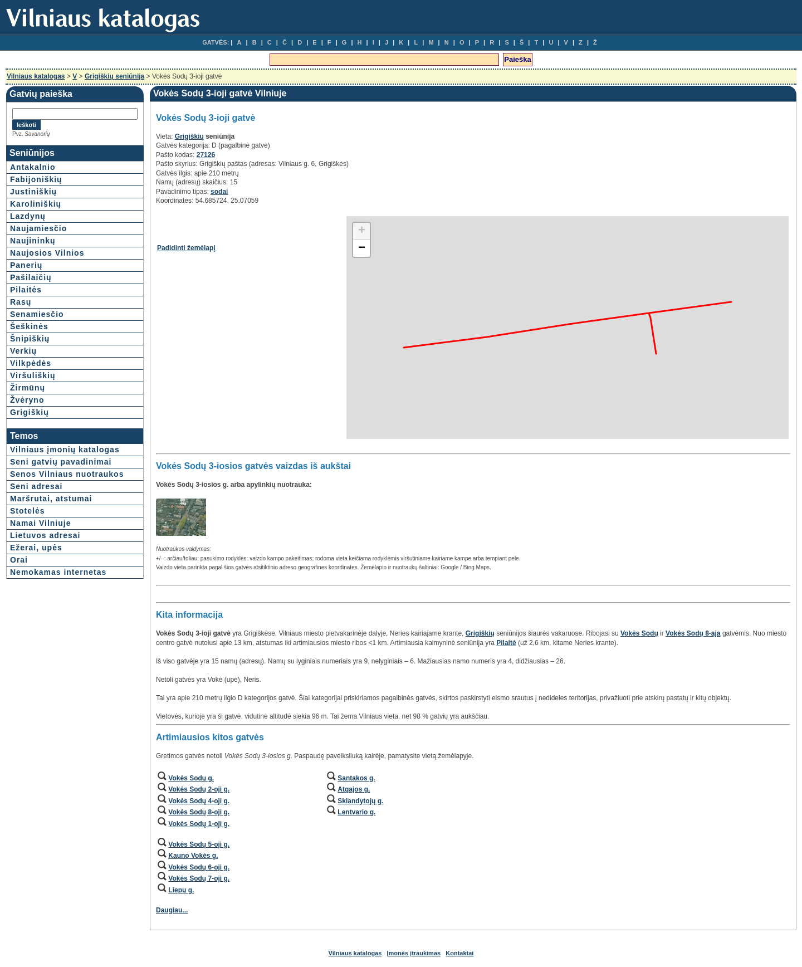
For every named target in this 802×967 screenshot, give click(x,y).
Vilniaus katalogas (36, 76)
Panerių (26, 265)
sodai (219, 192)
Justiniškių (33, 191)
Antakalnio (33, 167)
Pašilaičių (31, 277)
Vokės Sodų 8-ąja (693, 633)
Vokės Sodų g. (191, 778)
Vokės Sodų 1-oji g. (198, 824)
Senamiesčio (37, 314)
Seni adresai (36, 486)
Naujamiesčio (38, 228)
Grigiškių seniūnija (114, 76)
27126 (206, 155)
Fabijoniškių (36, 179)
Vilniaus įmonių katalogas (65, 449)
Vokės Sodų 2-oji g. (198, 789)
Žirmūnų (27, 387)
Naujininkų (33, 240)
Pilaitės (26, 289)
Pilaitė (506, 643)
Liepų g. (181, 890)
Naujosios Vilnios (47, 252)
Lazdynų (28, 216)
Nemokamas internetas (58, 572)
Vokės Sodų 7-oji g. (198, 878)
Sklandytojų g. (360, 801)
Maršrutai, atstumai (51, 498)
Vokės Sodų (639, 633)
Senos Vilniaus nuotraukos (67, 474)
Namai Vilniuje (40, 523)
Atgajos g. (354, 789)
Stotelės (27, 510)
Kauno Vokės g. (193, 855)
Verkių (23, 350)
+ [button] (361, 231)
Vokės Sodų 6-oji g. (198, 867)
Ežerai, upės (36, 547)
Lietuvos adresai (45, 535)
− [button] (361, 248)
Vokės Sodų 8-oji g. (198, 812)
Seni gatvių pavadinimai (61, 461)
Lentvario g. (356, 812)
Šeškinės (29, 326)
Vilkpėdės (30, 363)
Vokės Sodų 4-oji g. (198, 801)
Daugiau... (172, 910)
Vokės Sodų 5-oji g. (198, 844)
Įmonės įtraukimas (414, 953)
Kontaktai (459, 953)
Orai (19, 559)
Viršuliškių (33, 375)
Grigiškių (29, 412)
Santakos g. (356, 778)
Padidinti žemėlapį (186, 248)
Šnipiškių (30, 338)
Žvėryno (27, 399)
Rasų (20, 301)
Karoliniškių (35, 203)
